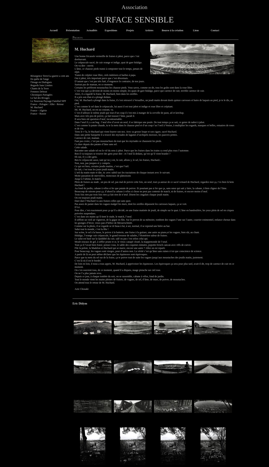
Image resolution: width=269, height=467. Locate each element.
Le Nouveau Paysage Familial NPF (48, 101)
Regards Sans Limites (41, 85)
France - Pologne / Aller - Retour (47, 104)
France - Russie (38, 113)
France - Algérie (38, 110)
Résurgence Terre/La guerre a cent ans (49, 75)
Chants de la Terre (39, 88)
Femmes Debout (38, 91)
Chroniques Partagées (41, 94)
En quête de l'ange (39, 79)
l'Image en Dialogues (41, 82)
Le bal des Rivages (40, 97)
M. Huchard (36, 107)
